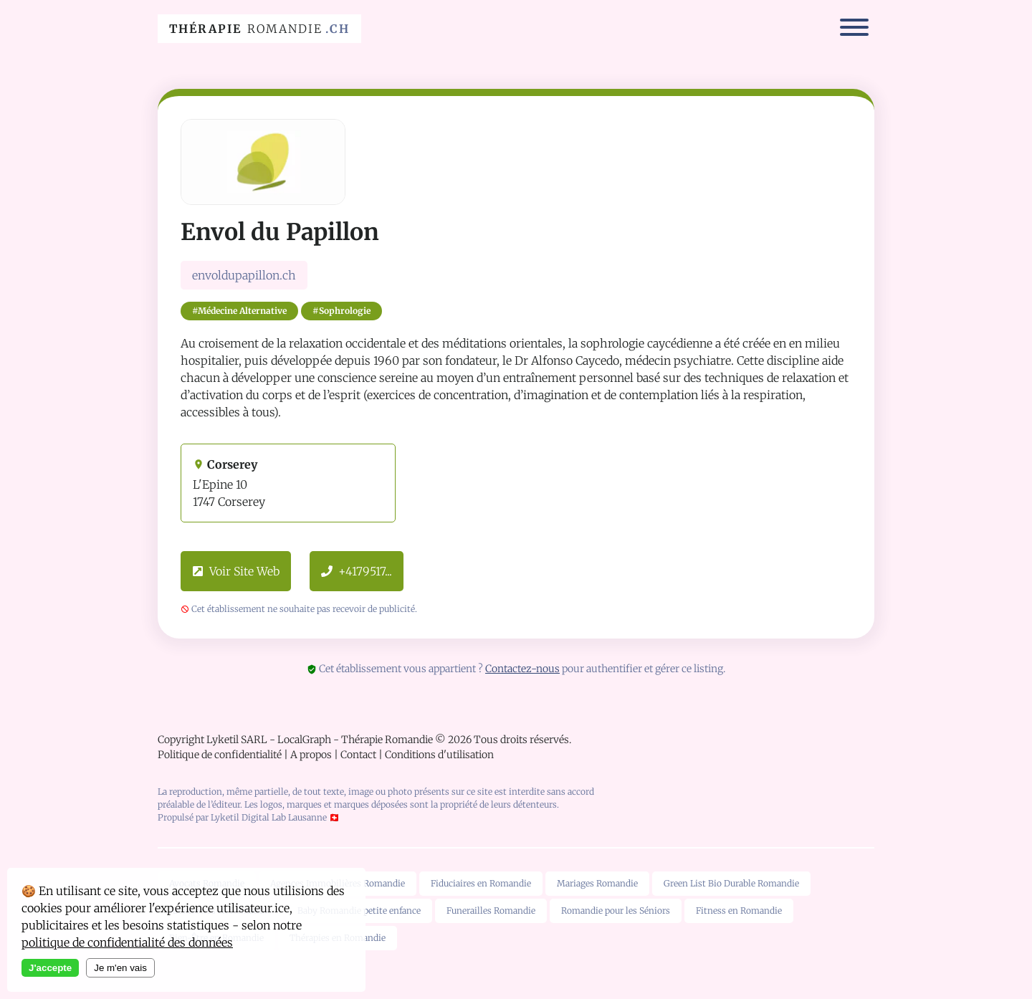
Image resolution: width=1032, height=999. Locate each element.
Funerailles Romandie (490, 910)
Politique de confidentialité (220, 754)
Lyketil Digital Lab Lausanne (269, 817)
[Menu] (854, 29)
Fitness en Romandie (739, 910)
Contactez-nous (522, 668)
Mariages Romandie (597, 883)
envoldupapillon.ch (244, 275)
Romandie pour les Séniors (615, 910)
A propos (311, 754)
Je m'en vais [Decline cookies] (120, 967)
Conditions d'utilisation (439, 754)
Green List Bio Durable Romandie (731, 883)
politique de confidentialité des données (127, 942)
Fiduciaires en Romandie (481, 883)
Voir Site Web (236, 571)
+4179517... (356, 571)
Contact (358, 754)
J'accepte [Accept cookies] (50, 967)
